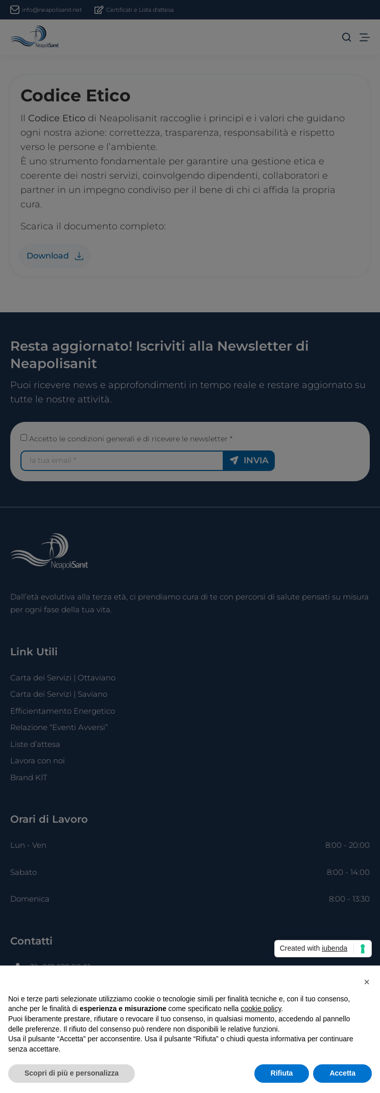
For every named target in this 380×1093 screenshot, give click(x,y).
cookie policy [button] (261, 1008)
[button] (367, 982)
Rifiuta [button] (282, 1073)
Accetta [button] (342, 1073)
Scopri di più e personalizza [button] (71, 1073)
